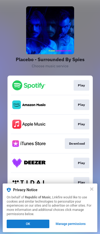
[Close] (91, 189)
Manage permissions (71, 224)
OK (28, 224)
